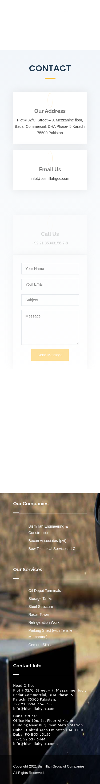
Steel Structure (41, 606)
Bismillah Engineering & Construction (48, 529)
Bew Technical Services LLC (52, 548)
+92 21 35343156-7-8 (32, 704)
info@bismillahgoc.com (34, 708)
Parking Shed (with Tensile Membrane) (51, 633)
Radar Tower (39, 614)
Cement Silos (40, 645)
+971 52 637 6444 (29, 739)
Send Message (50, 364)
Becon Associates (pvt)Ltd (50, 541)
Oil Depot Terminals (45, 590)
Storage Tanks (40, 598)
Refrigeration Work (44, 622)
